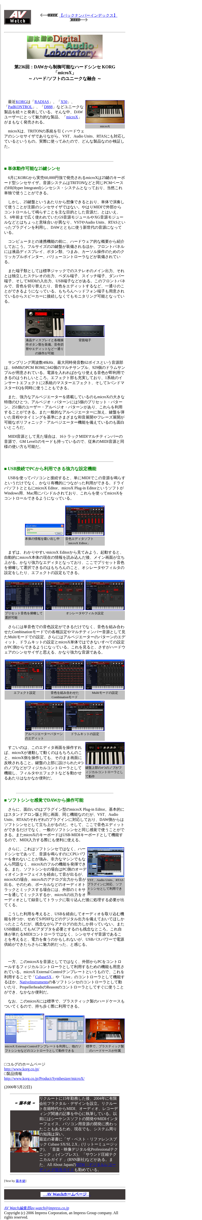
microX (72, 117)
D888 (48, 107)
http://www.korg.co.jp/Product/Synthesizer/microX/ (44, 1078)
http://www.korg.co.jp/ (21, 1069)
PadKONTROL (20, 107)
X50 (64, 102)
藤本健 (20, 1181)
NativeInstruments (34, 982)
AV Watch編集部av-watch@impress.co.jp (36, 1208)
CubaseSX (43, 977)
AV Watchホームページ (67, 1194)
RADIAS (41, 102)
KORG (21, 102)
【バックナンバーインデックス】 (88, 15)
